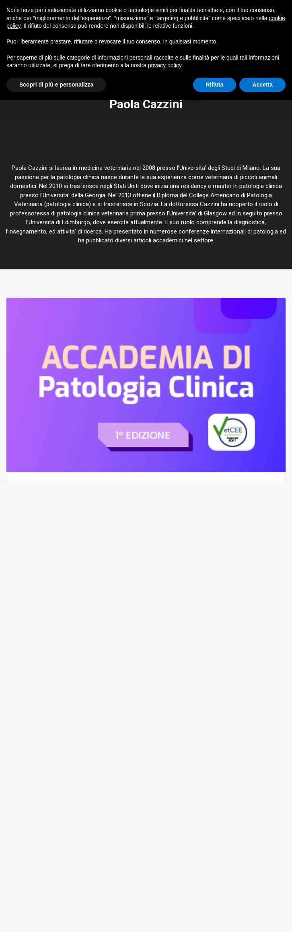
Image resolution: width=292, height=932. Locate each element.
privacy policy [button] (164, 65)
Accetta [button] (262, 84)
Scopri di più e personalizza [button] (56, 84)
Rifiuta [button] (215, 84)
